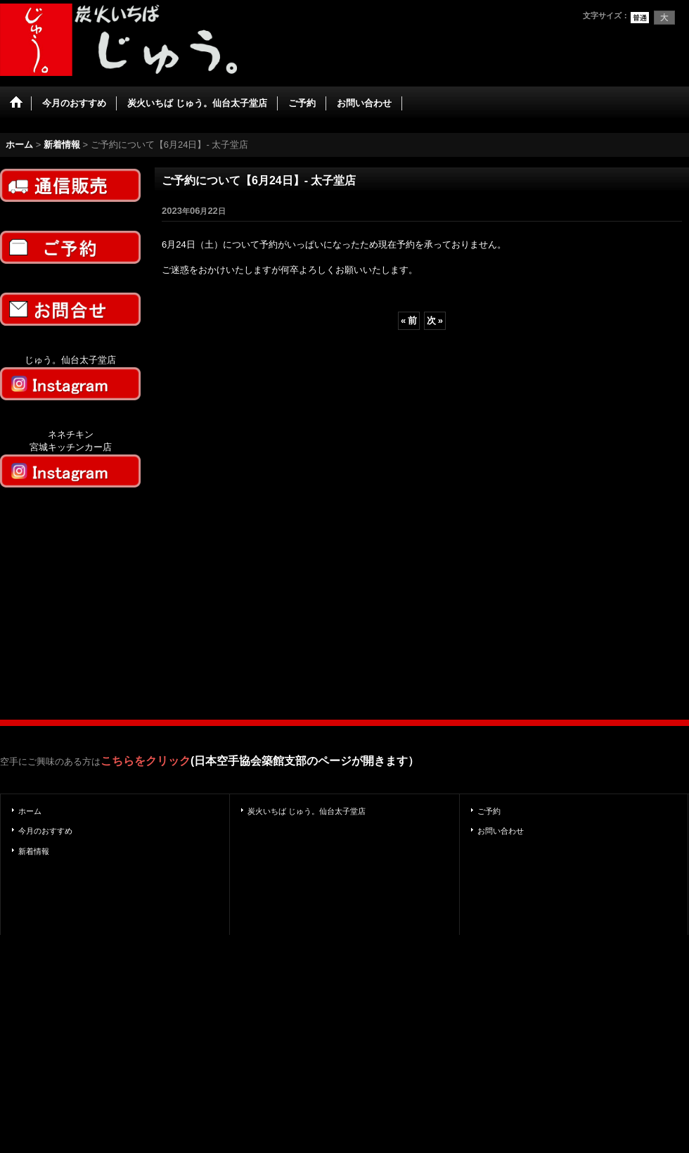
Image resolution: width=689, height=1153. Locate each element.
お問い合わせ (500, 831)
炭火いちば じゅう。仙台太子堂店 (306, 811)
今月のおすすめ (45, 831)
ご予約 (489, 811)
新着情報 (33, 851)
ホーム (29, 811)
